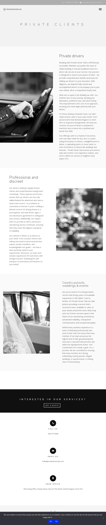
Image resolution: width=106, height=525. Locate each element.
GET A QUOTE (52, 406)
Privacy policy (58, 517)
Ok (51, 521)
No (56, 521)
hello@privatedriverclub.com (92, 2)
